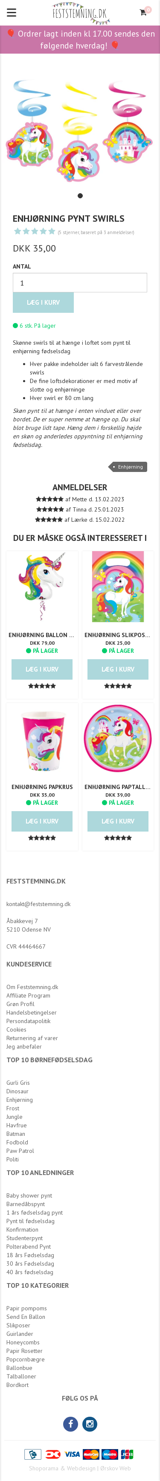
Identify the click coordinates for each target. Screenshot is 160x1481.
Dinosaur (17, 1091)
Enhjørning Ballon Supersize (42, 635)
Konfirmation (22, 1229)
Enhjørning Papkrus (42, 787)
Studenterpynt (24, 1238)
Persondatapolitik (28, 1021)
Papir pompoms (26, 1308)
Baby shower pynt (29, 1195)
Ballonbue (19, 1368)
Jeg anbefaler (24, 1046)
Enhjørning (130, 466)
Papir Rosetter (24, 1351)
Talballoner (21, 1376)
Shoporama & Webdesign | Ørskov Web (80, 1468)
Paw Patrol (20, 1151)
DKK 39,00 (117, 795)
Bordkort (17, 1385)
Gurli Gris (18, 1082)
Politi (12, 1159)
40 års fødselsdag (29, 1272)
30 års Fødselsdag (30, 1263)
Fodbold (17, 1142)
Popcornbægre (25, 1359)
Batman (15, 1134)
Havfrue (16, 1125)
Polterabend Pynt (28, 1246)
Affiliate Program (28, 995)
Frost (12, 1108)
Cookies (16, 1029)
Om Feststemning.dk (32, 987)
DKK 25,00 (117, 643)
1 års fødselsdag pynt (34, 1212)
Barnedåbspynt (25, 1204)
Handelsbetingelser (31, 1012)
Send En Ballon (25, 1317)
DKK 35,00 (42, 795)
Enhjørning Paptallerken (118, 787)
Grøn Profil (20, 1004)
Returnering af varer (32, 1038)
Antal (22, 266)
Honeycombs (23, 1342)
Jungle (14, 1117)
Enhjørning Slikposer (118, 635)
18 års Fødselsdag (30, 1255)
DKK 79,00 (42, 643)
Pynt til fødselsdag (30, 1221)
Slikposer (18, 1325)
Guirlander (19, 1334)
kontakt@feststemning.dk (38, 904)
